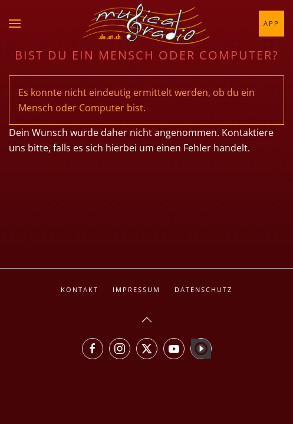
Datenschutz (203, 289)
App (271, 23)
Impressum (136, 289)
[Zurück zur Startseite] (146, 23)
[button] (15, 23)
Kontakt (79, 289)
